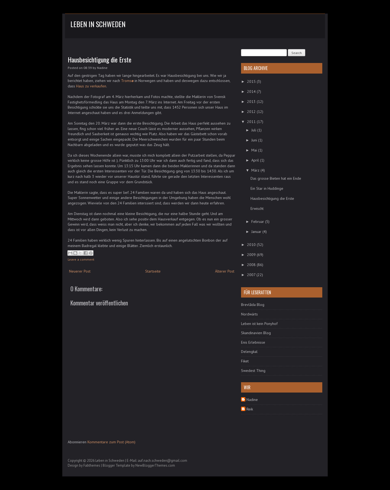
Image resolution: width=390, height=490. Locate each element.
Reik (249, 409)
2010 (252, 244)
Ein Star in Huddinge (267, 188)
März (256, 170)
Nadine (252, 399)
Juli (254, 130)
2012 (252, 111)
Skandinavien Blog (256, 332)
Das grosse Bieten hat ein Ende (276, 178)
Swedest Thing (253, 370)
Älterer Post (224, 271)
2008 (252, 264)
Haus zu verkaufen (91, 86)
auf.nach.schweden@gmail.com (162, 460)
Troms (127, 80)
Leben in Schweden (97, 24)
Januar (256, 231)
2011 (252, 121)
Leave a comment (81, 259)
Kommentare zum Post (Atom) (111, 442)
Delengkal (249, 351)
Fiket (245, 361)
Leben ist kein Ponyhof (259, 323)
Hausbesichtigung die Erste (99, 59)
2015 (252, 81)
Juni (254, 140)
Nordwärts (249, 314)
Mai (254, 150)
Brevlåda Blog (252, 304)
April (255, 160)
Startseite (153, 271)
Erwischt (257, 208)
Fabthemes (91, 465)
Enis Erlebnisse (253, 342)
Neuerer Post (79, 271)
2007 (251, 274)
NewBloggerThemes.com (155, 465)
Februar (258, 221)
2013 (252, 101)
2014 (252, 91)
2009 (252, 254)
